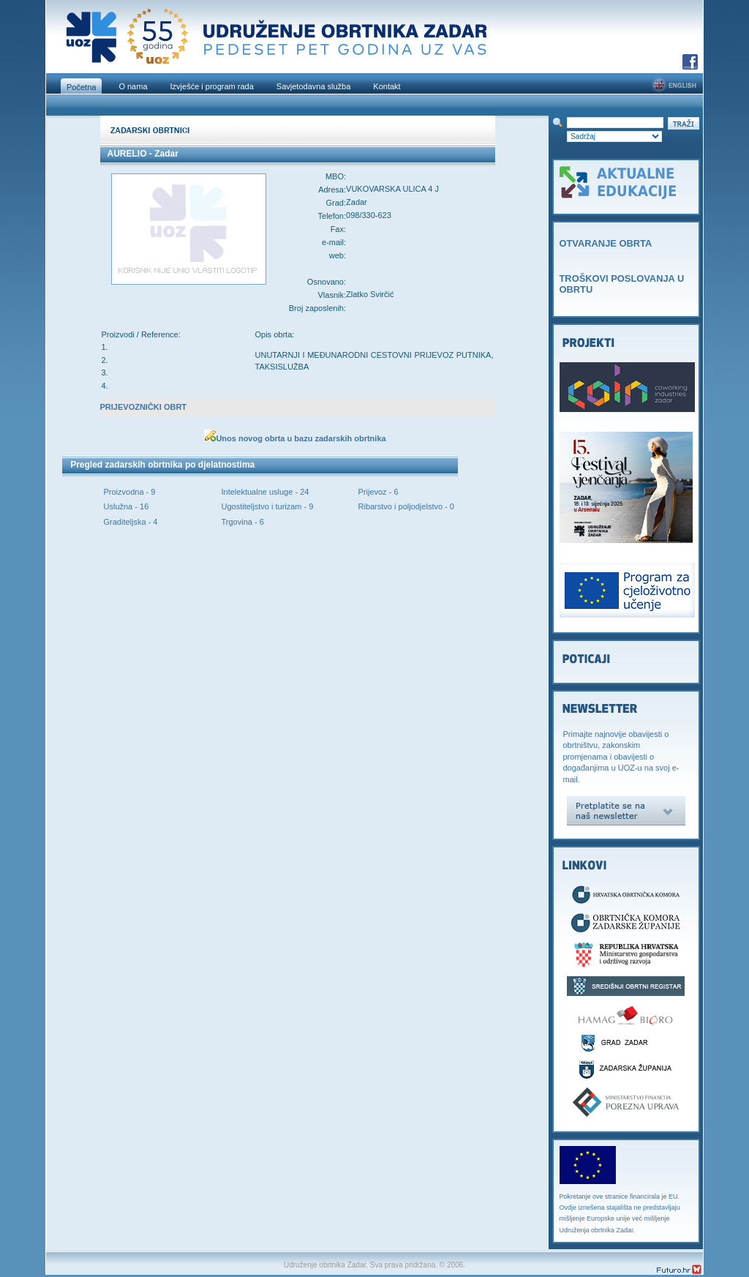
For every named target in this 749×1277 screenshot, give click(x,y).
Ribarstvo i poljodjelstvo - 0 (406, 506)
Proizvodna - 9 (130, 491)
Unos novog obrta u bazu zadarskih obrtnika (300, 438)
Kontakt (386, 86)
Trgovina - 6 (243, 521)
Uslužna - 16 (126, 506)
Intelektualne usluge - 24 (265, 491)
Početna (81, 87)
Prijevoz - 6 (378, 491)
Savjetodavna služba (313, 86)
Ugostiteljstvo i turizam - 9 (268, 506)
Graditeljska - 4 (131, 521)
